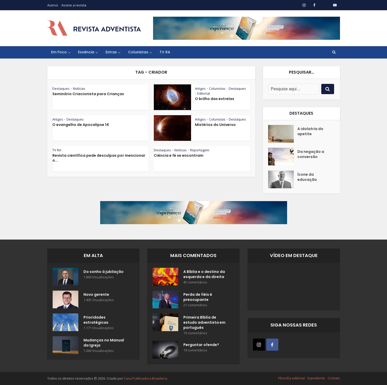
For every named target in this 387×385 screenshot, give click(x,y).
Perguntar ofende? (201, 344)
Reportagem (199, 150)
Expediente (316, 378)
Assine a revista (73, 5)
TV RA (164, 52)
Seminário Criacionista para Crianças (88, 93)
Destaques (61, 88)
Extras (111, 52)
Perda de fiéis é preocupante (197, 297)
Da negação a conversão (310, 154)
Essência (86, 52)
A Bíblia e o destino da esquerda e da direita (204, 274)
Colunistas (138, 52)
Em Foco (59, 52)
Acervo (52, 5)
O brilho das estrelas (214, 98)
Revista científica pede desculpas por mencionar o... (98, 158)
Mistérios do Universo (215, 124)
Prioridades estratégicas (95, 320)
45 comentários (195, 282)
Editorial (203, 93)
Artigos (200, 88)
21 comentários (195, 305)
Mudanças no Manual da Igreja (103, 343)
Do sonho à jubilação (103, 271)
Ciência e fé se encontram (178, 155)
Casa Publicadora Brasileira (145, 378)
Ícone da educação (307, 177)
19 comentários (195, 333)
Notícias (79, 88)
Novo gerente (96, 294)
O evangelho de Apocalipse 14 (80, 124)
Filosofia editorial (291, 378)
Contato (334, 378)
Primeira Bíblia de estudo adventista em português (204, 322)
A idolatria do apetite (310, 131)
